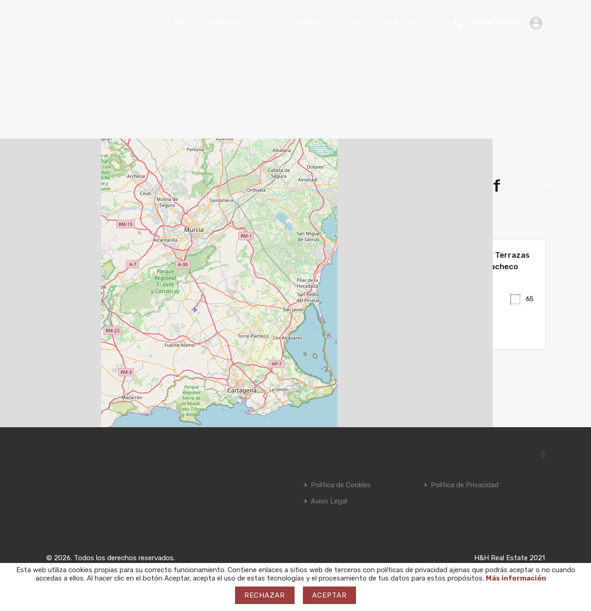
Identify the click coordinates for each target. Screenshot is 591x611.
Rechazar (264, 595)
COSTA (349, 23)
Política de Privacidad (465, 485)
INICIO (184, 23)
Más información (516, 578)
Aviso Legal (329, 501)
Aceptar (329, 595)
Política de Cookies (341, 485)
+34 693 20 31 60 (494, 23)
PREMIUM (306, 23)
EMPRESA (225, 23)
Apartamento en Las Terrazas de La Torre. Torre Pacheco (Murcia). (472, 266)
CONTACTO (393, 23)
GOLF (266, 23)
